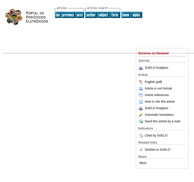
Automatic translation (156, 115)
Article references (153, 95)
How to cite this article (160, 101)
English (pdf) (150, 82)
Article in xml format (155, 88)
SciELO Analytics (156, 68)
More (143, 163)
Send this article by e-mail (159, 121)
